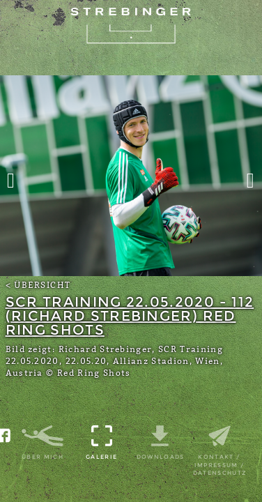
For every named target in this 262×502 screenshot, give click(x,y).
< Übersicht (38, 285)
